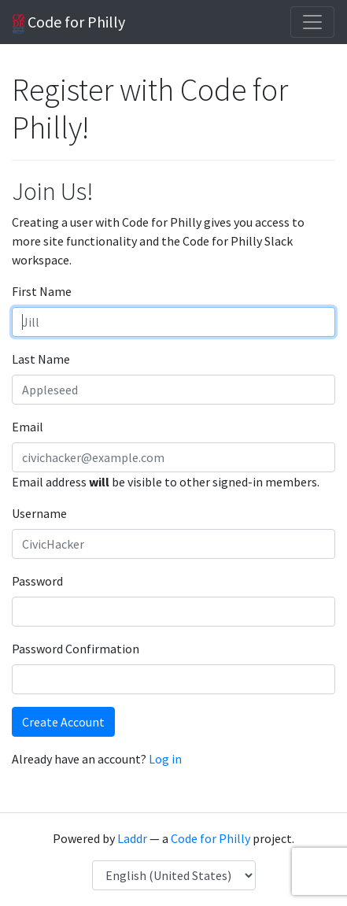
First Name (42, 291)
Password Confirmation (75, 648)
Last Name (41, 359)
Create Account (63, 722)
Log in (165, 759)
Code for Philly (69, 23)
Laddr (132, 838)
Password (37, 581)
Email (27, 427)
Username (39, 513)
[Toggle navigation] (312, 22)
